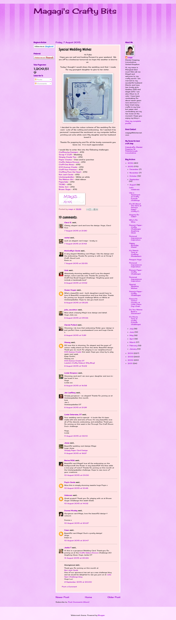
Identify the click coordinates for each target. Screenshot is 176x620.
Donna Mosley (70, 511)
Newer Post (62, 597)
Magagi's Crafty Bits (75, 10)
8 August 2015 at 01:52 (75, 283)
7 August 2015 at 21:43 (75, 244)
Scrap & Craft (65, 155)
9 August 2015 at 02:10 (76, 436)
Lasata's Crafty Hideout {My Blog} (79, 363)
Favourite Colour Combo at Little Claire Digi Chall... (135, 302)
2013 (131, 357)
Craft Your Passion (68, 170)
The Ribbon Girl (66, 179)
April (132, 339)
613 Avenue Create (68, 167)
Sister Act (63, 187)
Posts (38, 79)
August (133, 185)
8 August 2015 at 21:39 (75, 407)
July (132, 329)
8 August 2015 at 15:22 (75, 366)
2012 (131, 360)
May (132, 335)
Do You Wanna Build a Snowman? (135, 311)
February (134, 346)
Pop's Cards (69, 482)
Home (88, 597)
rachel (67, 238)
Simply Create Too (67, 157)
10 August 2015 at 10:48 (76, 488)
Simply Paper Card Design (76, 450)
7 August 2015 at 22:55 (76, 263)
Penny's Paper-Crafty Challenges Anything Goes (135, 229)
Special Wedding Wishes (134, 286)
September (134, 179)
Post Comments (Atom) (78, 602)
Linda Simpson (71, 373)
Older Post (114, 597)
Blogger (101, 615)
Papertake (63, 182)
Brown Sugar (65, 189)
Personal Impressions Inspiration (135, 238)
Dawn (66, 530)
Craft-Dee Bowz (66, 164)
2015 (131, 166)
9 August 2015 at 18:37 (75, 453)
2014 (131, 353)
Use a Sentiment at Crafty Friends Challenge (134, 196)
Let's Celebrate (134, 188)
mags (130, 57)
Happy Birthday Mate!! (133, 245)
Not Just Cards (66, 175)
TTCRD (62, 184)
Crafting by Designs (68, 152)
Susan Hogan (70, 290)
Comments (41, 84)
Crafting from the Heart (70, 172)
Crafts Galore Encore (69, 162)
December (134, 169)
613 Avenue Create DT (74, 361)
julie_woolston (70, 310)
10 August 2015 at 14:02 (76, 503)
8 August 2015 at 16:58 (75, 386)
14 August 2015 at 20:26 (76, 558)
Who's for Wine (133, 221)
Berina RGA (69, 460)
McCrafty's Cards (72, 251)
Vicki (66, 270)
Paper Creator (65, 160)
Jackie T (67, 548)
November (134, 173)
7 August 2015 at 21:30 (75, 231)
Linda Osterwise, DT (73, 414)
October (133, 176)
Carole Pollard (70, 325)
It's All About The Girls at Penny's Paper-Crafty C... (135, 207)
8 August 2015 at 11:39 (75, 335)
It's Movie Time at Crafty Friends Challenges (135, 320)
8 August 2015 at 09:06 (76, 318)
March (133, 342)
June (132, 332)
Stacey (67, 342)
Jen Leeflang (70, 393)
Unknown (68, 495)
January (133, 349)
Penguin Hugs (135, 260)
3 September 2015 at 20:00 (78, 582)
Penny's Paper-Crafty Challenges (135, 272)
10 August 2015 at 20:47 (76, 540)
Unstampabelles (66, 177)
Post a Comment (69, 587)
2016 (131, 163)
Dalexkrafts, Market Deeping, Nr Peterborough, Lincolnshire (133, 150)
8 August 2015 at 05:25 (76, 303)
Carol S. (68, 222)
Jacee (66, 443)
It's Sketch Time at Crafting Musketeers (135, 253)
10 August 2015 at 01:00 (76, 475)
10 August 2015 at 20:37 (76, 523)
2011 (130, 363)
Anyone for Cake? (134, 215)
